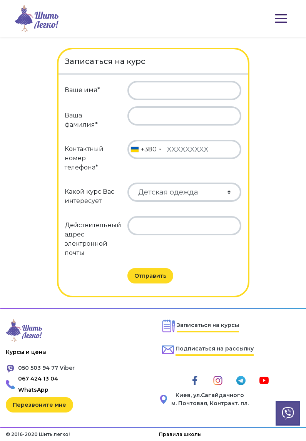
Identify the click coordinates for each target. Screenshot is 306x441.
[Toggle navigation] (281, 18)
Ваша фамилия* (81, 120)
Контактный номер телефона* (84, 158)
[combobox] (146, 149)
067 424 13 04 (38, 378)
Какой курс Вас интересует (89, 196)
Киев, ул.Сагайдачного (210, 395)
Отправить (150, 275)
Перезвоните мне (39, 404)
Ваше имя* (82, 90)
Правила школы (180, 434)
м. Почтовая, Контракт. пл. (210, 403)
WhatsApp (33, 389)
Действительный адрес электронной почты (93, 239)
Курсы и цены (26, 352)
